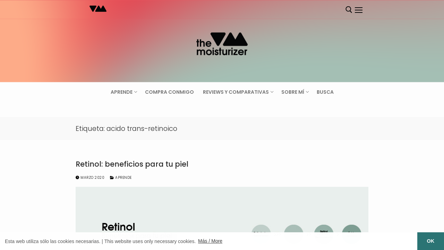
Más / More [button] (210, 241)
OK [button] (431, 241)
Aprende (121, 177)
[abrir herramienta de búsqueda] (348, 9)
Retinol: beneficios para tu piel (132, 164)
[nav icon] (358, 10)
